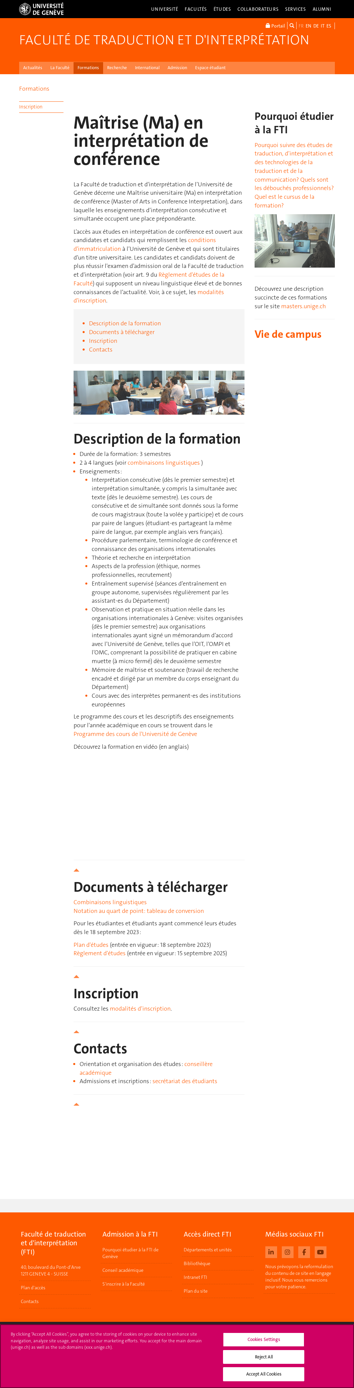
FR (301, 26)
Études (222, 9)
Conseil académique (122, 1270)
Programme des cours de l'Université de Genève (135, 734)
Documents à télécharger (121, 332)
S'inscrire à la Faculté (123, 1284)
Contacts (101, 349)
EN (308, 26)
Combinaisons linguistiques (110, 902)
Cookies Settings (264, 1339)
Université (164, 9)
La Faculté (60, 68)
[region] (177, 1356)
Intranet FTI (195, 1277)
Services (295, 9)
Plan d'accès (33, 1288)
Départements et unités (208, 1250)
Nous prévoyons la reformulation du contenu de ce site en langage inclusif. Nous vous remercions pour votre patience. (299, 1276)
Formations (88, 68)
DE (316, 26)
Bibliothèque (197, 1263)
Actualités (32, 68)
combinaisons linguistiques (164, 463)
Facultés (196, 9)
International (147, 68)
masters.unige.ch (303, 306)
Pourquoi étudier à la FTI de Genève (130, 1253)
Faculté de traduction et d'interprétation (164, 40)
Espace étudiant (210, 68)
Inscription (31, 106)
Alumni (322, 9)
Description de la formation (125, 323)
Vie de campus (288, 334)
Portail (275, 25)
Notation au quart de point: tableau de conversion (139, 911)
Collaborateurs (257, 9)
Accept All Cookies (263, 1374)
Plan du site (196, 1291)
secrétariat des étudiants (184, 1081)
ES (328, 26)
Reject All (264, 1357)
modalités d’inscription (140, 1009)
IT (322, 26)
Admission (177, 68)
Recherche (117, 68)
